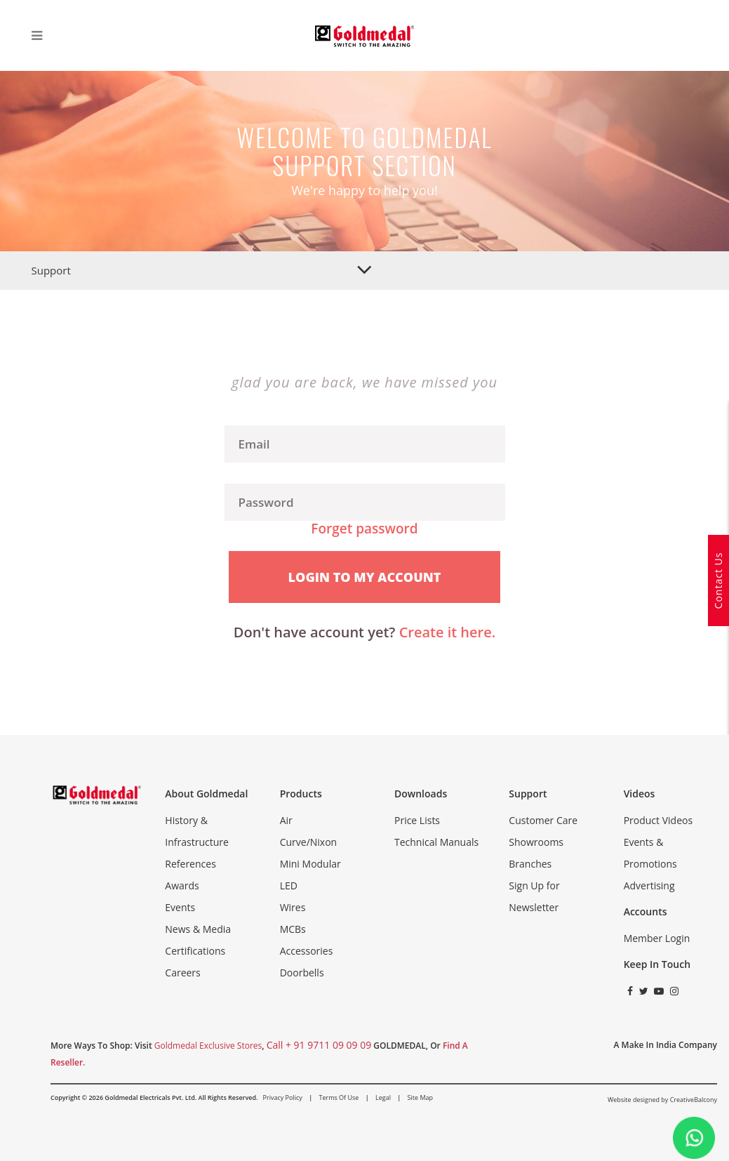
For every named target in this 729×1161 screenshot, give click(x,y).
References (190, 863)
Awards (182, 885)
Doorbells (302, 972)
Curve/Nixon (308, 842)
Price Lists (417, 820)
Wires (293, 907)
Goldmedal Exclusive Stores (208, 1045)
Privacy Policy (282, 1097)
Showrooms (536, 842)
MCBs (293, 929)
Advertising (649, 885)
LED (288, 885)
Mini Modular (310, 863)
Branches (530, 863)
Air (286, 820)
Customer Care (543, 820)
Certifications (195, 950)
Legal (383, 1097)
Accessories (306, 950)
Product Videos (658, 820)
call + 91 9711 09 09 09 (319, 1044)
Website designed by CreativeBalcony (662, 1099)
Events (180, 907)
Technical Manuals (436, 842)
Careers (182, 972)
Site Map (420, 1097)
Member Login (657, 938)
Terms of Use (339, 1097)
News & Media (198, 929)
